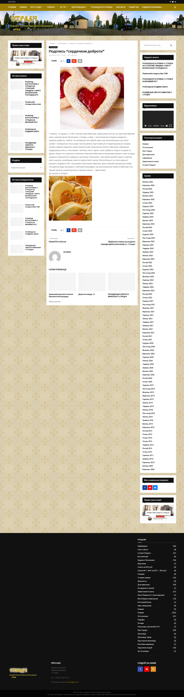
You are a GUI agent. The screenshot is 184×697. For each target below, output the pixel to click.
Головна (12, 7)
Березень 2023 (148, 259)
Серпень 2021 (148, 315)
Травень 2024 (147, 217)
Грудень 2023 (147, 234)
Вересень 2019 (148, 396)
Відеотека (142, 564)
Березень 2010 (148, 462)
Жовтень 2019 (148, 392)
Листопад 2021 (148, 305)
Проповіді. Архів (144, 637)
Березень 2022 (148, 290)
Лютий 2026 (147, 189)
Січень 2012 (147, 452)
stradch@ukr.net (72, 682)
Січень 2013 (147, 441)
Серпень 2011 (148, 455)
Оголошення (53, 47)
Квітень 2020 (147, 371)
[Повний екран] (170, 126)
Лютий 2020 (147, 378)
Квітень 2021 (147, 329)
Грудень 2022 (147, 269)
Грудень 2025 (147, 192)
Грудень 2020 (147, 343)
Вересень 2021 (148, 312)
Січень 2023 (147, 266)
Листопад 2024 (148, 210)
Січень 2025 (147, 203)
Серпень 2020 (148, 357)
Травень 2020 (147, 368)
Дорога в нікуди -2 (86, 294)
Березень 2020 (148, 375)
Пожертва (134, 7)
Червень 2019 (148, 406)
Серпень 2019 (148, 399)
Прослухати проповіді (147, 641)
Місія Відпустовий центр (148, 599)
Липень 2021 (147, 319)
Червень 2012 (148, 445)
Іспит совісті (143, 550)
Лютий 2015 (147, 431)
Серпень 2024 (148, 213)
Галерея (50, 7)
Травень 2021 (147, 326)
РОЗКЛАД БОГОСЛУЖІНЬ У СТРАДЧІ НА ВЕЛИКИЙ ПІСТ (32, 119)
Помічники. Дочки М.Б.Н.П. (149, 627)
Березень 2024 (148, 224)
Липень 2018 (147, 410)
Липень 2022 (147, 284)
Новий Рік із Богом (57, 242)
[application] (158, 119)
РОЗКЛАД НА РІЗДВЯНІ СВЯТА (32, 130)
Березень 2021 (148, 333)
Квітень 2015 (147, 424)
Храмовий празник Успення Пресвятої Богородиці (61, 295)
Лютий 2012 (147, 448)
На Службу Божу (144, 602)
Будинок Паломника (151, 7)
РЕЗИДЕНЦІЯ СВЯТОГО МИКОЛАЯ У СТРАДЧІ (118, 295)
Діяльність (142, 581)
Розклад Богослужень (102, 7)
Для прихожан (78, 7)
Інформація (147, 158)
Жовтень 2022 (148, 277)
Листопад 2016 (148, 413)
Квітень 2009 (147, 466)
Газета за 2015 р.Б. (145, 567)
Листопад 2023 (148, 238)
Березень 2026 (148, 185)
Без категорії (143, 557)
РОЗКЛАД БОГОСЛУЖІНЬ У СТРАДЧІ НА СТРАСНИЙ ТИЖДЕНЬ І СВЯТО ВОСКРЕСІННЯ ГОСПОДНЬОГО (33, 88)
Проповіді (142, 634)
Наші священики (144, 606)
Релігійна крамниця (146, 644)
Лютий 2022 (147, 294)
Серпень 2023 (148, 245)
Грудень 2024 (147, 206)
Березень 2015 (148, 427)
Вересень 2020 (148, 354)
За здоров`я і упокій (146, 588)
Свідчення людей (145, 648)
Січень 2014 (147, 438)
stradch (53, 55)
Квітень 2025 (147, 196)
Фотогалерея (143, 651)
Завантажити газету (150, 161)
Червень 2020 (148, 364)
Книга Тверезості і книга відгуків (151, 595)
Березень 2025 (148, 199)
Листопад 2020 (148, 347)
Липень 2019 (147, 403)
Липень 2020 (147, 361)
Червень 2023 (148, 248)
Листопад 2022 (148, 273)
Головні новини (144, 578)
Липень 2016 (147, 417)
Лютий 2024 (147, 227)
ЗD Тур (63, 7)
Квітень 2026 (147, 182)
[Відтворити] (145, 126)
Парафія (141, 620)
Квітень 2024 (147, 220)
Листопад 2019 (148, 389)
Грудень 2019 (147, 385)
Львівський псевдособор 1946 (33, 103)
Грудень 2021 (147, 301)
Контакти (120, 7)
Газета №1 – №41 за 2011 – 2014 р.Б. (152, 571)
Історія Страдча (149, 165)
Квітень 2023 (147, 256)
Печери (141, 623)
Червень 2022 (148, 287)
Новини (23, 7)
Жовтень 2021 (148, 308)
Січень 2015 (147, 434)
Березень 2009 (148, 469)
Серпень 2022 (148, 280)
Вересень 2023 (148, 241)
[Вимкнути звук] (167, 126)
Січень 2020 (147, 382)
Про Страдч (35, 7)
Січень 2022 (147, 298)
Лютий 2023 (147, 262)
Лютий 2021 (147, 336)
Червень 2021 (148, 322)
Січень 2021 (147, 340)
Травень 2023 (147, 252)
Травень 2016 (147, 420)
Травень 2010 (147, 459)
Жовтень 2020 (148, 350)
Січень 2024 (147, 231)
